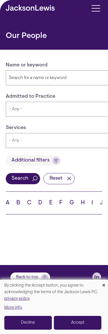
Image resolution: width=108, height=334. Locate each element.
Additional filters (31, 160)
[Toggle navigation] (95, 7)
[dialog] (54, 307)
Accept (77, 322)
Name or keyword (27, 65)
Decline (28, 322)
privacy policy (17, 299)
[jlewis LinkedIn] (96, 276)
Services (16, 127)
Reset (56, 178)
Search (20, 178)
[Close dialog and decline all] (103, 283)
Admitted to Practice (30, 96)
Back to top (27, 277)
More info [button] (13, 308)
